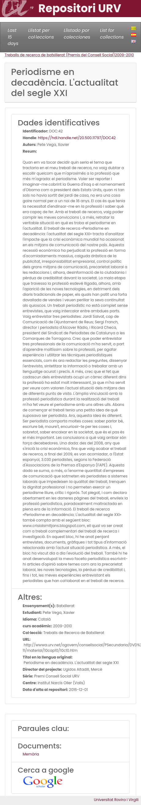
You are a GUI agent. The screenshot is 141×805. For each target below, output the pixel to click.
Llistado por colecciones (77, 33)
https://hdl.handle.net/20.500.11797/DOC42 (77, 137)
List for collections (112, 33)
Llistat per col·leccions (41, 33)
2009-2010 (124, 55)
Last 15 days (13, 36)
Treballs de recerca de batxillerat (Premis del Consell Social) (60, 55)
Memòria (31, 754)
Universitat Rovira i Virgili (116, 799)
